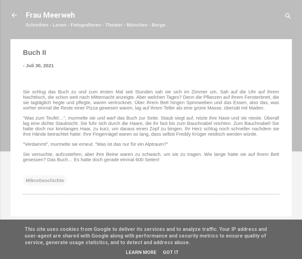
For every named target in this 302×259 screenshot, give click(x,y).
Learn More (141, 252)
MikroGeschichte (45, 180)
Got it (171, 252)
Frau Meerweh (50, 15)
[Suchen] (288, 17)
